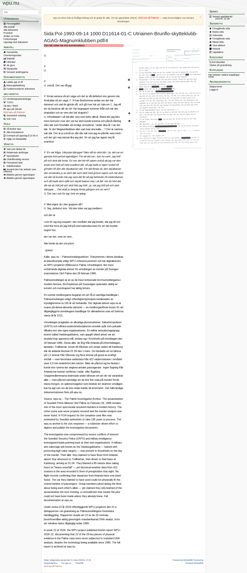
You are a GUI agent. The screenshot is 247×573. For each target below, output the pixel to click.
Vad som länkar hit (16, 149)
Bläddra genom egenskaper (21, 175)
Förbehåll (79, 563)
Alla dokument (11, 30)
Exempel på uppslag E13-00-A (22, 135)
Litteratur (11, 62)
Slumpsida (12, 69)
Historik (216, 49)
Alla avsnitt (9, 27)
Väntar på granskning (220, 65)
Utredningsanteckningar (19, 99)
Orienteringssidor (12, 55)
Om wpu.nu (66, 563)
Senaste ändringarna (17, 72)
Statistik (11, 58)
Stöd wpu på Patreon (14, 112)
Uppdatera (218, 52)
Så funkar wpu (14, 129)
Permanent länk (15, 163)
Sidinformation (14, 166)
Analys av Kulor (11, 36)
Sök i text (11, 119)
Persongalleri (13, 24)
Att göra (11, 65)
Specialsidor (13, 156)
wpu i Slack (12, 106)
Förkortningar (10, 39)
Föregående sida (221, 28)
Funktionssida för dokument (21, 89)
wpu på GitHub (14, 109)
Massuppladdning (16, 85)
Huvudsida (12, 52)
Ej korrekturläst (217, 62)
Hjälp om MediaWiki (16, 139)
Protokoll (8, 33)
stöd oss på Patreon (148, 18)
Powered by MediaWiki (183, 560)
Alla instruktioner (15, 132)
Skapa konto (215, 87)
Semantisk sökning (16, 115)
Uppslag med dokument (16, 42)
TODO (10, 102)
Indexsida (218, 35)
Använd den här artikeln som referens (20, 170)
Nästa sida (218, 32)
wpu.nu (11, 3)
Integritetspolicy (50, 563)
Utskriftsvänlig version (18, 159)
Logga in (213, 90)
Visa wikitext (219, 45)
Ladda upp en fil (15, 82)
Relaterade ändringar (17, 152)
